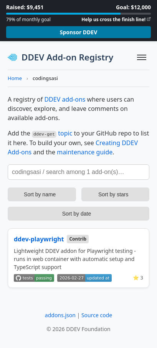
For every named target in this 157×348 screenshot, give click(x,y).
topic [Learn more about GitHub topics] (65, 133)
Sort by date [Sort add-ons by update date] (76, 213)
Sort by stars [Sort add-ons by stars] (113, 194)
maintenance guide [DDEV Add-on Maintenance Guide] (84, 151)
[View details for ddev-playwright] (78, 257)
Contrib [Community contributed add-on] (77, 238)
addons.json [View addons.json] (60, 314)
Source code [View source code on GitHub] (96, 314)
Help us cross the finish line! (113, 19)
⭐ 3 (138, 277)
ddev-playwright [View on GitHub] (39, 238)
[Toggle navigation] (141, 57)
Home (15, 78)
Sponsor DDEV (79, 32)
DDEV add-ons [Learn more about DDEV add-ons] (64, 99)
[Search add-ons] (78, 171)
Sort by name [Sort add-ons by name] (40, 194)
